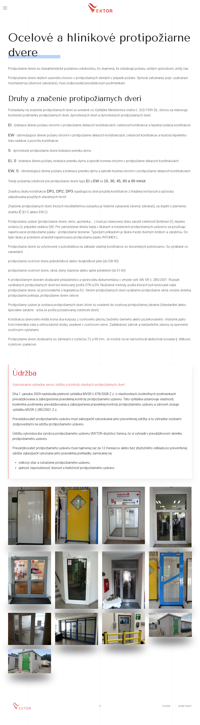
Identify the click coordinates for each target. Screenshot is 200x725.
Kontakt (185, 706)
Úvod (166, 706)
